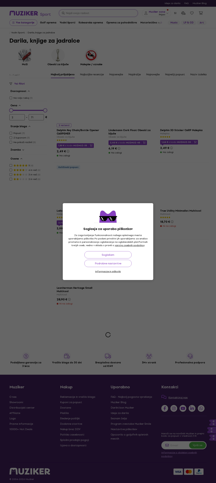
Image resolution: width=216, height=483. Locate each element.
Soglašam (108, 255)
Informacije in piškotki (108, 271)
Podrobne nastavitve (108, 263)
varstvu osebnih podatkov (129, 245)
